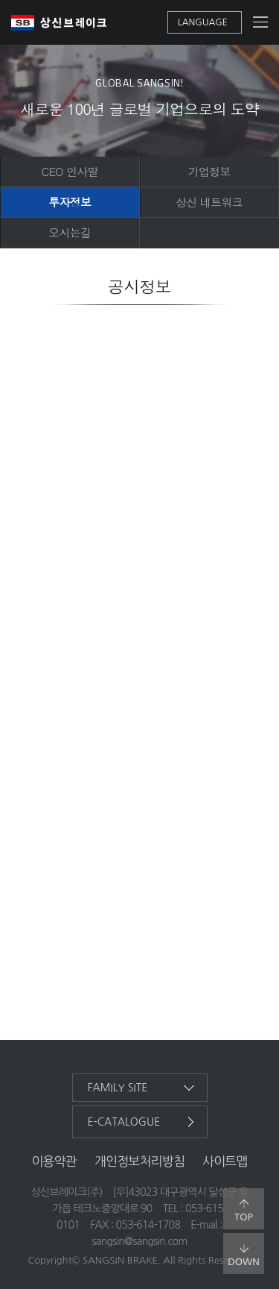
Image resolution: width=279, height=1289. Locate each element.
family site (118, 1087)
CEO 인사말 (70, 171)
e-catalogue (124, 1122)
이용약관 (54, 1161)
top (243, 1210)
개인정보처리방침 (139, 1161)
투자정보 (69, 202)
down (244, 1255)
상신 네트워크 (209, 202)
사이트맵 (225, 1161)
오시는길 (69, 232)
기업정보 (209, 171)
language (203, 22)
